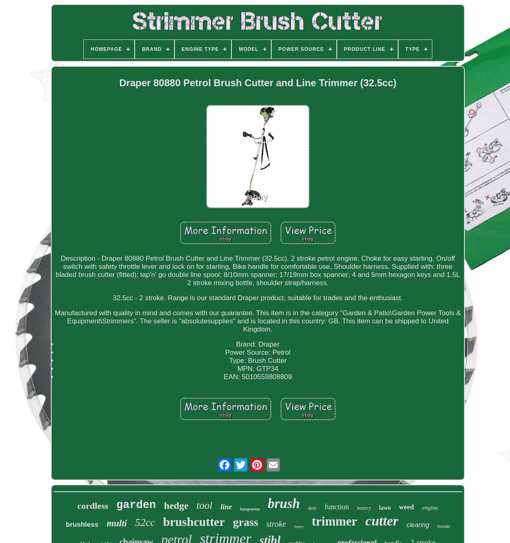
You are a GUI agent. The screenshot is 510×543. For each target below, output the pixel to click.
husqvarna (249, 508)
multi (117, 523)
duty (312, 508)
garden (136, 505)
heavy (298, 526)
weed (406, 507)
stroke (276, 523)
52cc (145, 522)
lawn (385, 508)
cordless (92, 506)
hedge (176, 505)
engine (430, 507)
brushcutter (194, 521)
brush (284, 503)
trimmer (334, 521)
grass (245, 522)
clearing (418, 524)
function (337, 507)
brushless (82, 524)
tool (204, 505)
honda (444, 526)
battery (364, 508)
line (226, 507)
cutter (381, 520)
